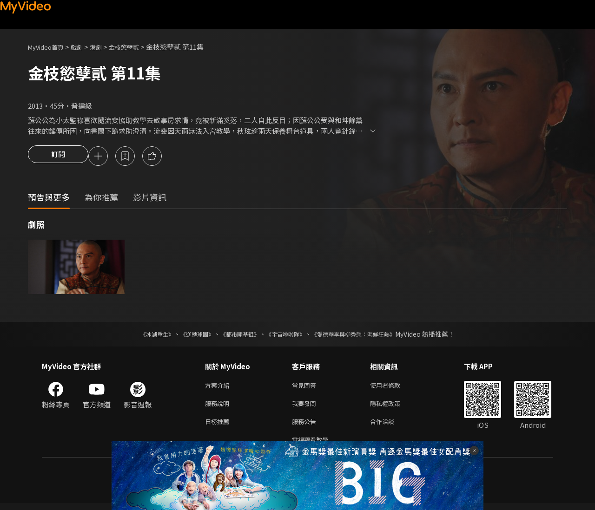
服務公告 (306, 426)
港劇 (105, 47)
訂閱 (58, 157)
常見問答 (306, 387)
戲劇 (84, 47)
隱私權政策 (393, 407)
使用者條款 (393, 387)
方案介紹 (219, 387)
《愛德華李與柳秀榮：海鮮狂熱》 (365, 335)
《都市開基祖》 (235, 335)
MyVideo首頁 (49, 47)
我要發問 (306, 407)
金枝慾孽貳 (136, 47)
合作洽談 (389, 426)
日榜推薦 (219, 426)
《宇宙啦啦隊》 (287, 335)
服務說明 (219, 407)
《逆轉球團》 (186, 335)
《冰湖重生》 (140, 335)
